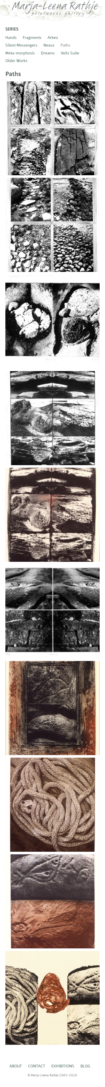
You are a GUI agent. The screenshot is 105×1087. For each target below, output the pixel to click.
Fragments (32, 38)
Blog (85, 1066)
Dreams (48, 53)
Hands (11, 38)
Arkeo (53, 38)
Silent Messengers (21, 45)
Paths (65, 45)
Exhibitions (62, 1066)
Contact (36, 1066)
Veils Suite (70, 53)
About (15, 1066)
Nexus (48, 45)
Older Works (16, 61)
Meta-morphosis (20, 53)
